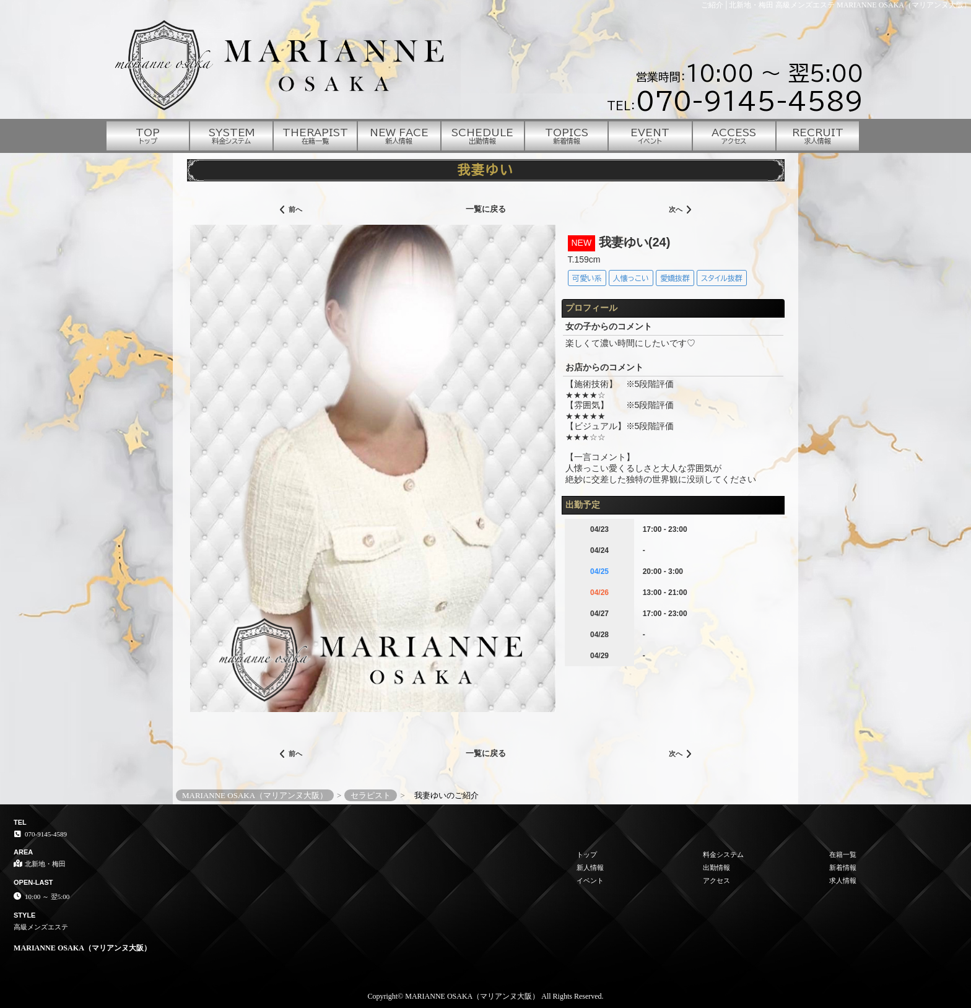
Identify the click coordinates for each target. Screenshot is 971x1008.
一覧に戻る (486, 209)
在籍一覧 (842, 854)
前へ (290, 210)
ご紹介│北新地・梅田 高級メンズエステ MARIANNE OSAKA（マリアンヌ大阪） (836, 5)
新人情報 (590, 867)
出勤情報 (716, 867)
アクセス (716, 880)
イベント (590, 880)
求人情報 (842, 880)
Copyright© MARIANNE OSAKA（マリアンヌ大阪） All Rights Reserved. (485, 996)
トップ (587, 854)
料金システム (723, 854)
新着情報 (842, 867)
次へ (680, 210)
